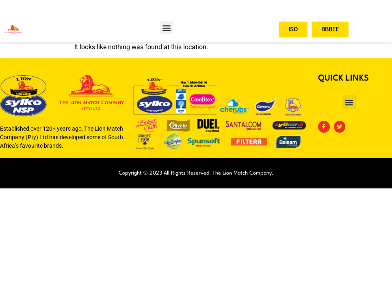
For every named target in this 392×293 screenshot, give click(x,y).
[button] (166, 27)
